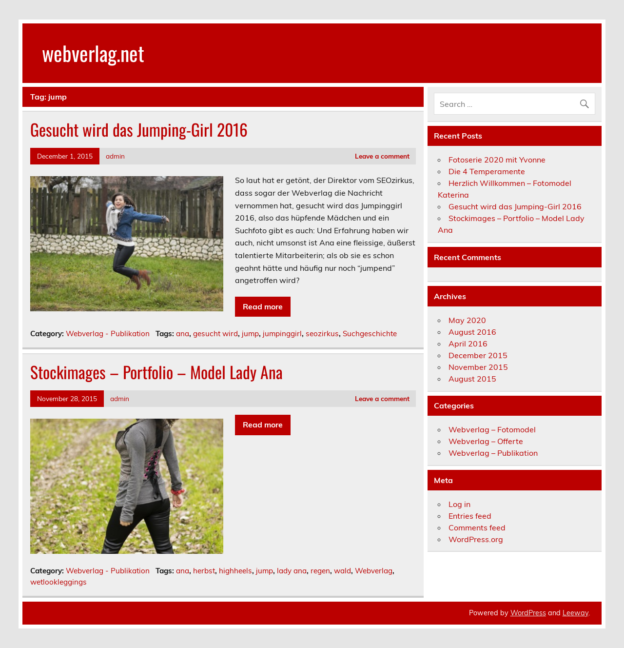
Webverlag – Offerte (485, 441)
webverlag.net (93, 53)
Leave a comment (382, 156)
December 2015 (477, 355)
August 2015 (472, 379)
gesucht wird (215, 333)
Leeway (575, 612)
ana (182, 333)
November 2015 (478, 367)
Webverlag (373, 570)
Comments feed (477, 527)
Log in (459, 504)
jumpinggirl (282, 333)
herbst (204, 570)
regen (320, 570)
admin (115, 156)
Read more (263, 306)
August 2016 (472, 332)
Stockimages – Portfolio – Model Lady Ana (156, 372)
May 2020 (467, 320)
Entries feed (469, 516)
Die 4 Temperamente (486, 171)
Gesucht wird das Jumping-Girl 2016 (139, 129)
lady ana (292, 570)
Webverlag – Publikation (493, 453)
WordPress (528, 612)
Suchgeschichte (370, 333)
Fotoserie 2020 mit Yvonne (497, 159)
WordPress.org (475, 539)
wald (342, 570)
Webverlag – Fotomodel (492, 429)
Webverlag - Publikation (108, 333)
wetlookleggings (58, 582)
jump (250, 333)
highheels (235, 570)
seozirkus (322, 333)
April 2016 (468, 343)
